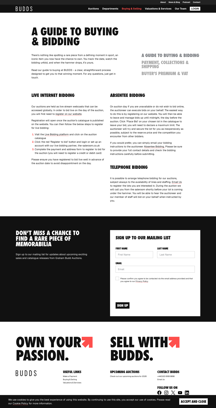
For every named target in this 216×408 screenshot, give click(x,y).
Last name (162, 248)
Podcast (186, 2)
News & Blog (174, 2)
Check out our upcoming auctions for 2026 (128, 376)
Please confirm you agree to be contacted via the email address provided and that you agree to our (156, 279)
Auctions (93, 8)
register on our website (68, 114)
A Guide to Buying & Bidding (170, 55)
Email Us (177, 182)
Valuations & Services (158, 8)
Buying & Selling (131, 8)
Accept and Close (193, 401)
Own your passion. (54, 349)
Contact (196, 2)
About (163, 2)
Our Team (181, 8)
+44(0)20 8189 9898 (166, 376)
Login (195, 8)
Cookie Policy (20, 403)
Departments (110, 8)
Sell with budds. (144, 349)
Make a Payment (70, 376)
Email (119, 263)
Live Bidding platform (57, 134)
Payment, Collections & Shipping (165, 64)
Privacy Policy (142, 281)
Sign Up (122, 305)
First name (121, 248)
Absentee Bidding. (154, 146)
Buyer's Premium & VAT (164, 73)
